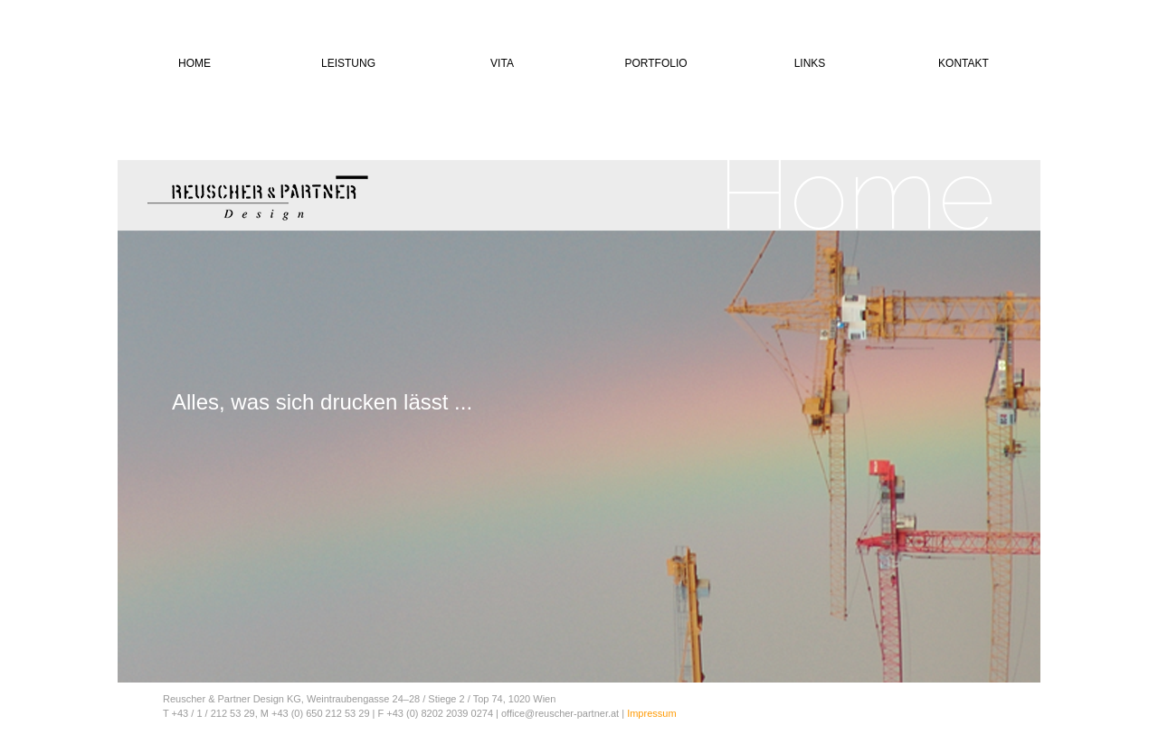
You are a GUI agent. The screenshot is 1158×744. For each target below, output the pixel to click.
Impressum (651, 713)
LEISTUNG (348, 63)
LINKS (810, 63)
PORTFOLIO (655, 63)
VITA (502, 63)
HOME (194, 63)
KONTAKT (963, 63)
